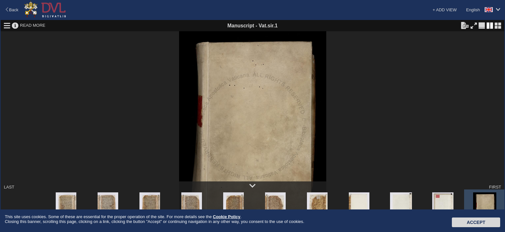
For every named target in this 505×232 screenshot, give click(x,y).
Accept (476, 222)
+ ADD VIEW (445, 9)
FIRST (495, 187)
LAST (9, 187)
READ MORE (32, 25)
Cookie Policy (226, 216)
